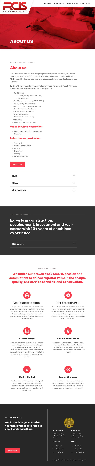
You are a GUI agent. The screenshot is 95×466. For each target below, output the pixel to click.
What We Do (59, 3)
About (73, 441)
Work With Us (72, 3)
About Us (47, 3)
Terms (76, 460)
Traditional (59, 452)
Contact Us (85, 3)
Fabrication (59, 449)
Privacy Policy (82, 460)
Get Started (17, 164)
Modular (59, 446)
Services (56, 441)
